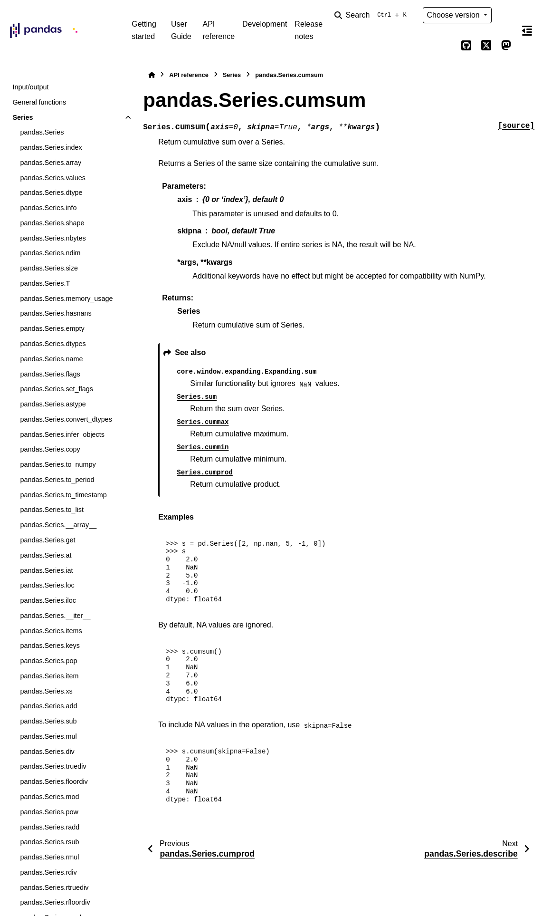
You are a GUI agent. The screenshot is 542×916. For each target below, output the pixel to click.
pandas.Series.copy (50, 449)
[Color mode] (506, 15)
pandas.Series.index (51, 147)
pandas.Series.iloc (48, 600)
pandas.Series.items (51, 631)
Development (264, 24)
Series (22, 117)
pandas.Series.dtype (51, 192)
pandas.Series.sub (48, 721)
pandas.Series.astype (53, 404)
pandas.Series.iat (46, 570)
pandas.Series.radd (49, 827)
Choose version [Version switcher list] (454, 15)
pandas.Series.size (49, 268)
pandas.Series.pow (49, 812)
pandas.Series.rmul (49, 857)
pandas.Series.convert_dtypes (66, 419)
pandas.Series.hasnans (55, 313)
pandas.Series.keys (50, 645)
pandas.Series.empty (52, 328)
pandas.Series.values (53, 178)
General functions (39, 102)
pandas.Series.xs (46, 691)
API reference (218, 30)
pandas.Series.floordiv (53, 781)
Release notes (309, 30)
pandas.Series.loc (47, 585)
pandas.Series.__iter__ (55, 615)
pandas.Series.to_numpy (57, 464)
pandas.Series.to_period (57, 479)
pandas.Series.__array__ (58, 525)
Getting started (144, 30)
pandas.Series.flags (50, 374)
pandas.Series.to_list (52, 509)
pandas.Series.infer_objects (62, 434)
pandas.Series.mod (49, 796)
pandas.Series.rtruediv (54, 887)
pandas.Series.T (45, 283)
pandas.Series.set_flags (56, 389)
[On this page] (526, 30)
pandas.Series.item (49, 676)
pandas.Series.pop (48, 661)
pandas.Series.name (51, 359)
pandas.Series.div (47, 751)
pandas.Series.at (45, 555)
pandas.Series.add (48, 706)
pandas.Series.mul (48, 736)
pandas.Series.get (47, 540)
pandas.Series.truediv (53, 766)
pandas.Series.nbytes (53, 238)
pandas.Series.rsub (49, 842)
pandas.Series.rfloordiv (55, 902)
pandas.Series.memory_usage (66, 298)
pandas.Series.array (50, 162)
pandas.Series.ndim (50, 253)
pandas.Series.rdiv (48, 872)
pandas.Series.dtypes (53, 343)
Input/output (30, 87)
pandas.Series (42, 132)
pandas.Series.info (48, 208)
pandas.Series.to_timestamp (63, 495)
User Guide (181, 30)
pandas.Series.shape (52, 223)
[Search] (372, 15)
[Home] (151, 75)
